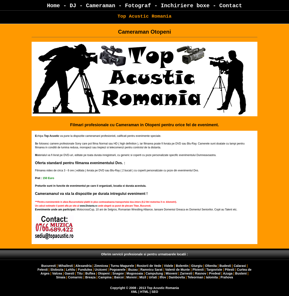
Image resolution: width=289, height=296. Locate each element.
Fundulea (85, 269)
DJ (73, 5)
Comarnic (75, 277)
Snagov (118, 273)
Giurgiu (197, 266)
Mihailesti (65, 266)
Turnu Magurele (122, 266)
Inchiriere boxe (185, 5)
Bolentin (182, 266)
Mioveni (171, 273)
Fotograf (138, 5)
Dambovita (177, 277)
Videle (168, 266)
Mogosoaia (134, 273)
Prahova (227, 277)
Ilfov (163, 277)
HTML (144, 292)
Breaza (90, 277)
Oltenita (211, 266)
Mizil (142, 277)
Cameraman (100, 5)
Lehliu (70, 269)
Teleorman (195, 277)
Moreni (131, 277)
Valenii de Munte (177, 269)
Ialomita (212, 277)
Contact (230, 5)
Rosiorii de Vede (149, 266)
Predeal (215, 273)
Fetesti (42, 269)
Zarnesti (186, 273)
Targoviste (214, 269)
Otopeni (104, 273)
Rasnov (201, 273)
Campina (105, 277)
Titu (80, 273)
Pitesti (229, 269)
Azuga (228, 273)
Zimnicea (101, 266)
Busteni (241, 273)
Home (53, 5)
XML (134, 292)
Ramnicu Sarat (151, 269)
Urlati (153, 277)
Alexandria (83, 266)
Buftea (90, 273)
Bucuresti (48, 266)
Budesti (225, 266)
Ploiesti (198, 269)
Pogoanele (118, 269)
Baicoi (119, 277)
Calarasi (240, 266)
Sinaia (60, 277)
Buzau (133, 269)
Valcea (57, 273)
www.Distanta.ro (88, 206)
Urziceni (101, 269)
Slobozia (56, 269)
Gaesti (69, 273)
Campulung (154, 273)
